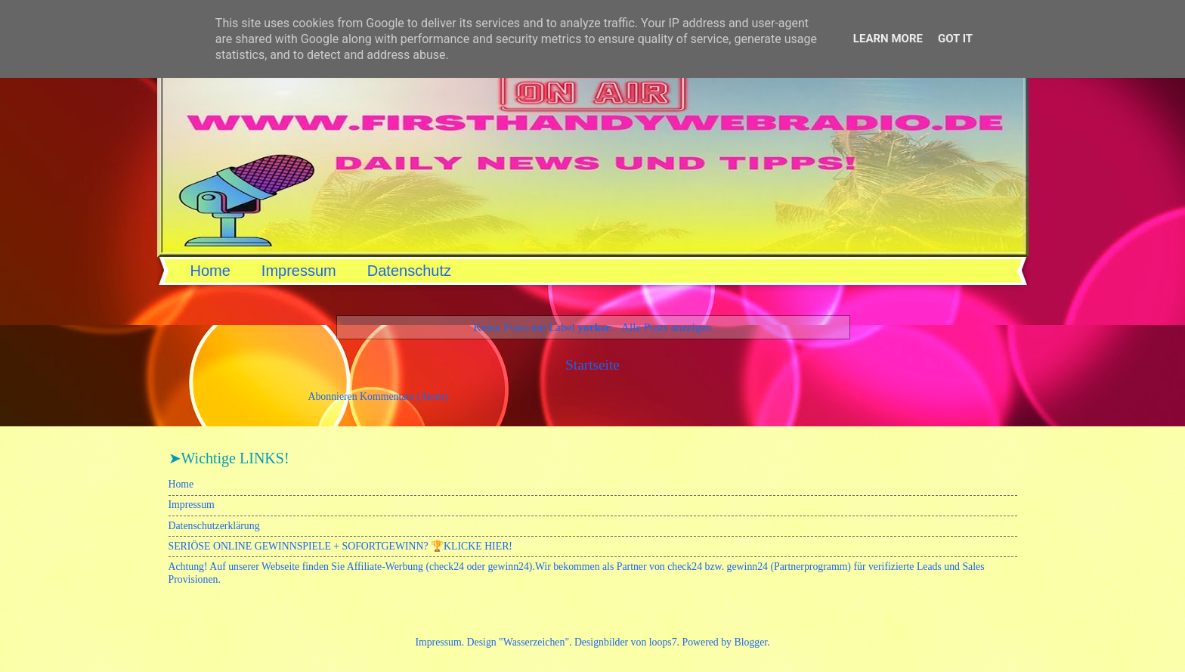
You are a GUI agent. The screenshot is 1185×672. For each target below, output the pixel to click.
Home (210, 270)
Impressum (298, 270)
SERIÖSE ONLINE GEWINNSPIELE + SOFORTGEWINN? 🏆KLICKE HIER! (340, 546)
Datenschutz (409, 270)
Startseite (592, 365)
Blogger (750, 642)
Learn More (888, 38)
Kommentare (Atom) (403, 396)
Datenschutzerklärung (214, 525)
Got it (955, 38)
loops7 (663, 642)
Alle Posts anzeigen (666, 327)
